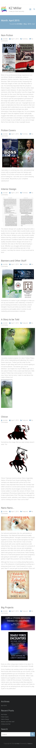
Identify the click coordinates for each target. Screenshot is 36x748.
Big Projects (7, 607)
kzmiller (5, 39)
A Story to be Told (10, 319)
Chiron (4, 416)
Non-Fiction (7, 35)
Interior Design (8, 189)
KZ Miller (15, 8)
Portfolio (25, 39)
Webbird (29, 743)
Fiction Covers (8, 130)
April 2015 (4, 705)
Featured (25, 323)
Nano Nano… (7, 508)
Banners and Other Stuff (13, 260)
